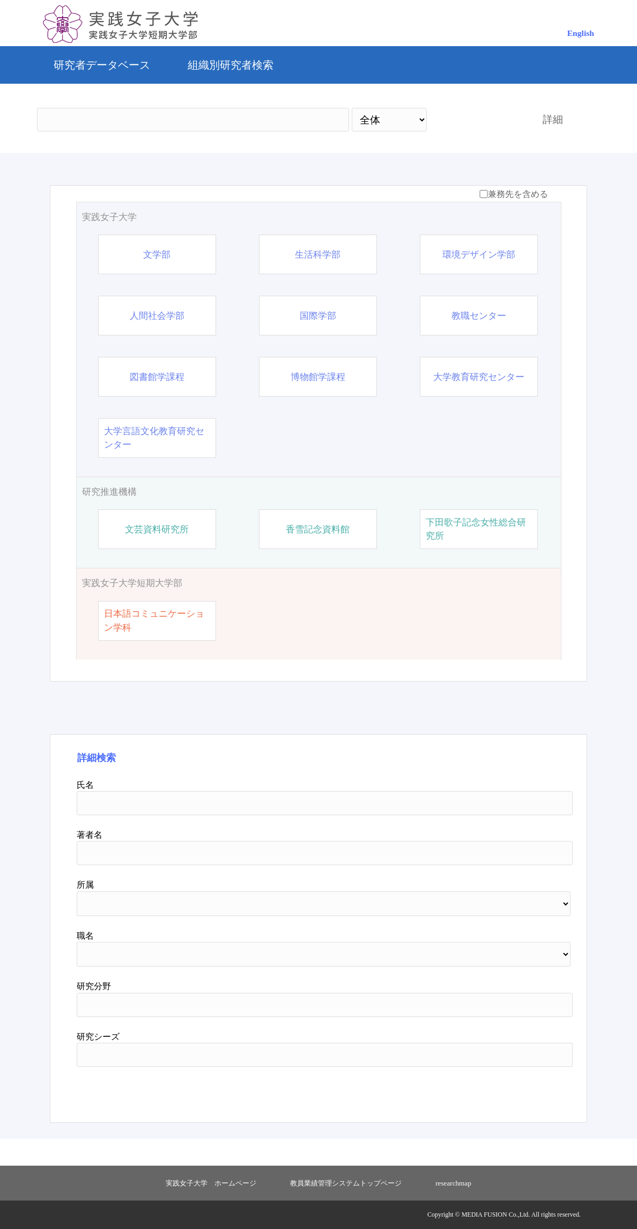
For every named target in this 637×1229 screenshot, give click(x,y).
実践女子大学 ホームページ (211, 1183)
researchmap (453, 1183)
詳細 (553, 119)
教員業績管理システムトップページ (346, 1183)
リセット (523, 1090)
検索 (475, 119)
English (580, 33)
